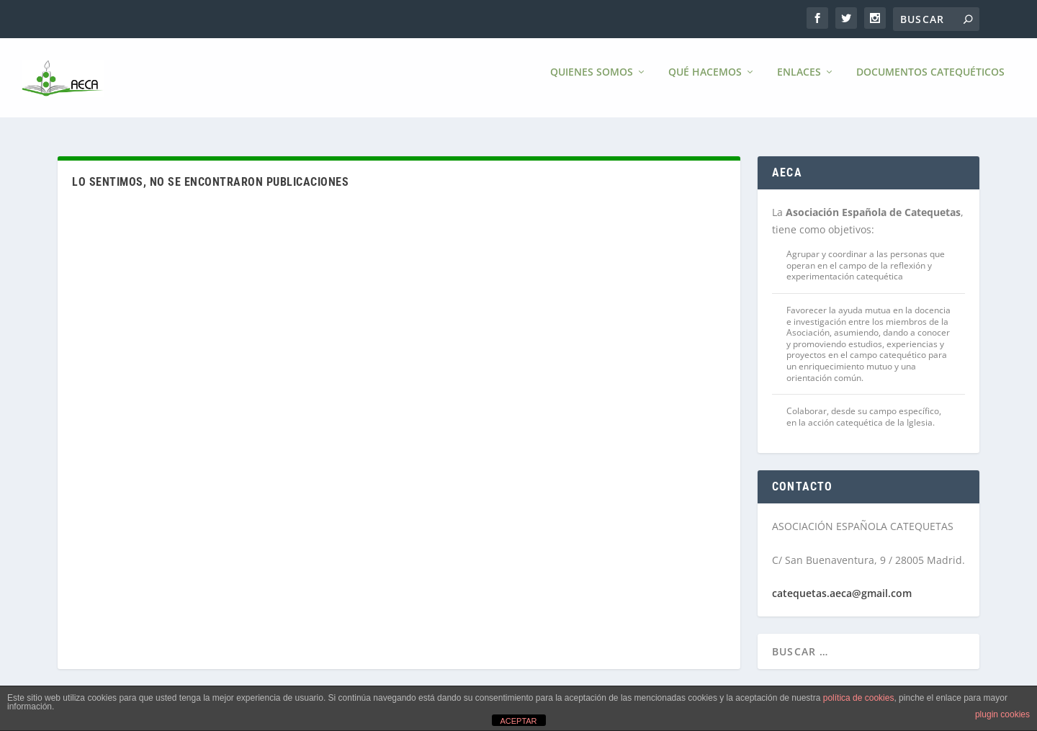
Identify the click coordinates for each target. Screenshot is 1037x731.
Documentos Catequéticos (930, 82)
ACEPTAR (518, 721)
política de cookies (858, 698)
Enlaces (799, 82)
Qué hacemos (705, 82)
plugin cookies (1002, 714)
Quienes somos (591, 82)
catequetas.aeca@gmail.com (842, 593)
